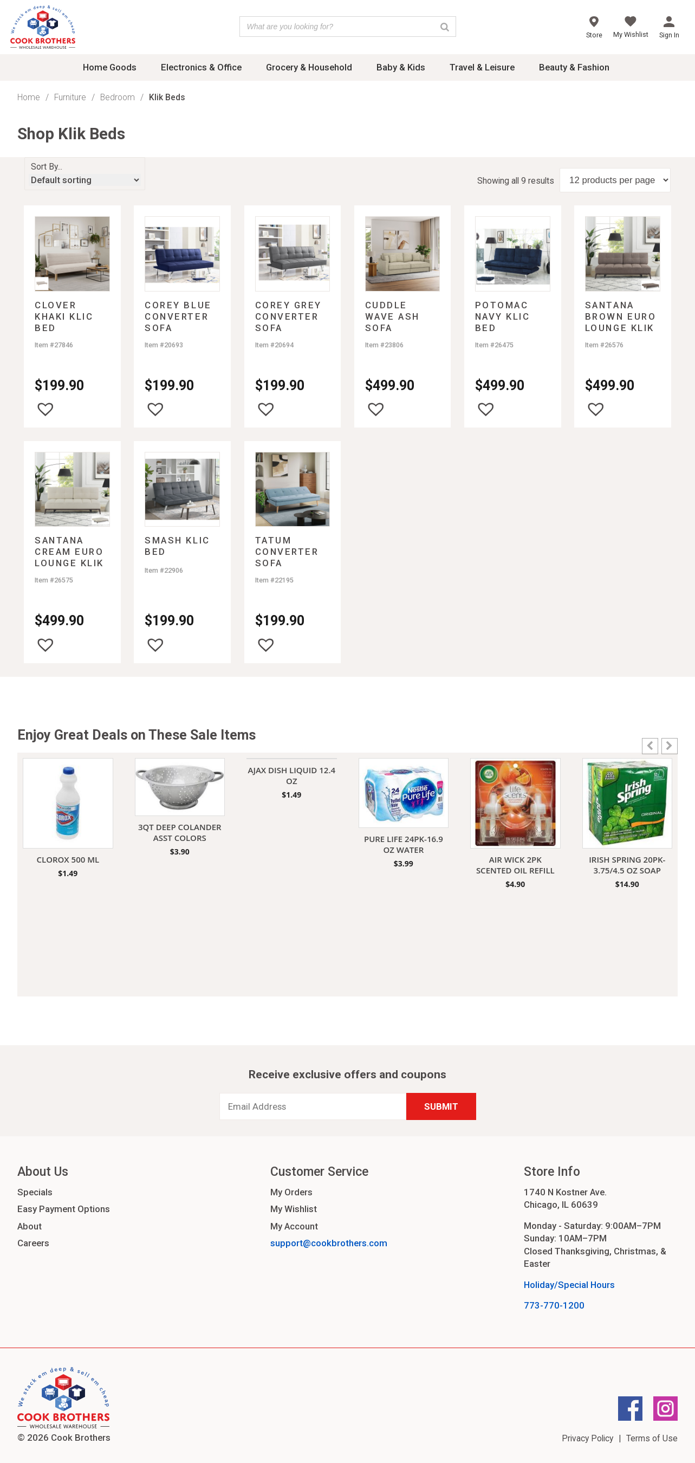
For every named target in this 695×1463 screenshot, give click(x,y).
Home (28, 97)
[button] (45, 409)
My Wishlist (293, 1208)
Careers (33, 1243)
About (29, 1226)
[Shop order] (85, 180)
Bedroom (117, 97)
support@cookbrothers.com (328, 1243)
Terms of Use (652, 1438)
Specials (35, 1192)
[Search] (445, 26)
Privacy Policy (587, 1438)
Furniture (70, 97)
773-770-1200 (554, 1305)
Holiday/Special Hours (569, 1284)
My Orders (291, 1192)
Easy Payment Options (63, 1208)
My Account (294, 1226)
